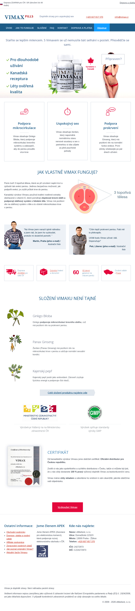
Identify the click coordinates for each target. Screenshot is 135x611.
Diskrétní (53, 270)
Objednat (101, 28)
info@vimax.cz (122, 17)
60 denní (86, 270)
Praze (118, 273)
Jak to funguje (24, 28)
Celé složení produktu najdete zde (67, 392)
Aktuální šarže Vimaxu (16, 552)
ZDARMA (21, 273)
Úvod (9, 28)
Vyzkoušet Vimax (67, 507)
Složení (41, 28)
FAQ (52, 28)
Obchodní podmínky (15, 532)
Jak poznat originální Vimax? (19, 549)
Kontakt (63, 28)
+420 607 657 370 (94, 17)
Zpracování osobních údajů (19, 546)
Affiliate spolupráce (15, 542)
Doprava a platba (127, 2)
